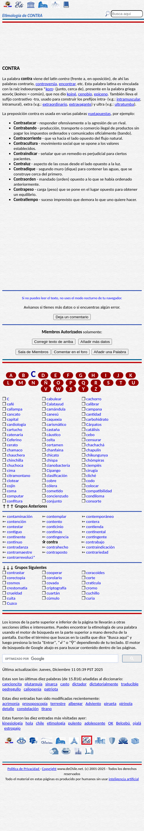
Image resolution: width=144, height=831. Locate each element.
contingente (96, 536)
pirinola (125, 703)
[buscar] (59, 658)
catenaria (15, 434)
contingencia (57, 536)
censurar (93, 439)
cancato (13, 414)
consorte (93, 501)
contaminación (19, 516)
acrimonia (11, 703)
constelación (28, 708)
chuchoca (15, 465)
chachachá (95, 444)
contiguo (14, 531)
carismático (56, 424)
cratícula (93, 582)
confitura (14, 501)
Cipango (53, 470)
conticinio (54, 526)
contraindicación (100, 547)
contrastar (15, 572)
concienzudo (57, 496)
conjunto (54, 501)
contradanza (17, 547)
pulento (74, 723)
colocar (92, 485)
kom (49, 88)
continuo (14, 542)
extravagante (80, 104)
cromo (91, 588)
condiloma (95, 496)
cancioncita (12, 683)
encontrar (67, 83)
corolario (54, 577)
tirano (46, 708)
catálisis (92, 429)
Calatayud (54, 404)
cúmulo (52, 598)
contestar (15, 526)
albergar (75, 703)
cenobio (85, 94)
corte (90, 577)
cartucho (14, 429)
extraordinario (55, 104)
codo (90, 480)
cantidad (93, 414)
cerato (12, 444)
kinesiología (12, 723)
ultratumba (124, 104)
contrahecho (57, 547)
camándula (55, 409)
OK (110, 723)
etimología (56, 723)
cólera (51, 485)
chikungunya (97, 455)
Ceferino (14, 439)
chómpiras (95, 460)
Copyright (49, 769)
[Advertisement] (72, 44)
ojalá (137, 723)
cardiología (16, 424)
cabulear (54, 398)
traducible (129, 683)
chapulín (93, 450)
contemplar (56, 516)
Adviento (93, 703)
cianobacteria (58, 465)
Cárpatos (93, 424)
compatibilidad (99, 490)
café (10, 404)
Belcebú (123, 723)
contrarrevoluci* (21, 557)
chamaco (14, 450)
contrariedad (97, 552)
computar (15, 496)
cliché (91, 475)
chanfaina (54, 450)
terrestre (57, 703)
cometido (54, 490)
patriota (51, 689)
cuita (11, 598)
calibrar (92, 404)
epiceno (101, 94)
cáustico (53, 434)
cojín (11, 485)
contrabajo (95, 542)
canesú (52, 414)
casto (64, 683)
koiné (71, 94)
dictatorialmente (104, 683)
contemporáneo (100, 516)
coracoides (95, 572)
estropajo (12, 728)
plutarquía (34, 683)
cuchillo (92, 593)
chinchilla (15, 460)
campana (94, 409)
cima (11, 470)
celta (50, 439)
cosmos (13, 582)
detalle (8, 708)
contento (54, 521)
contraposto (56, 552)
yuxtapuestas (99, 113)
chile (40, 723)
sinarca (51, 683)
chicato (52, 455)
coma (11, 490)
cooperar (54, 572)
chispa (52, 460)
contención (16, 521)
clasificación (56, 475)
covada (52, 582)
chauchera (16, 455)
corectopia (16, 577)
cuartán (53, 593)
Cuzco (12, 603)
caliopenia (32, 689)
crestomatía (17, 588)
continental (96, 531)
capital (12, 419)
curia (90, 598)
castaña (53, 429)
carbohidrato (97, 419)
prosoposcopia (35, 703)
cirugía (92, 470)
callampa (14, 409)
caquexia (54, 419)
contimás (54, 531)
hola (29, 723)
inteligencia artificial (124, 779)
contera (92, 521)
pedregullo (11, 689)
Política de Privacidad (23, 769)
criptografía (56, 588)
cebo (90, 434)
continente (16, 536)
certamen (54, 444)
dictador (79, 683)
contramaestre (19, 552)
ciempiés (93, 465)
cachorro (93, 398)
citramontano (18, 475)
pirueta (110, 703)
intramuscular (128, 99)
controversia (46, 83)
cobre (51, 480)
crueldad (14, 593)
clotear (13, 480)
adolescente (94, 723)
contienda (94, 526)
